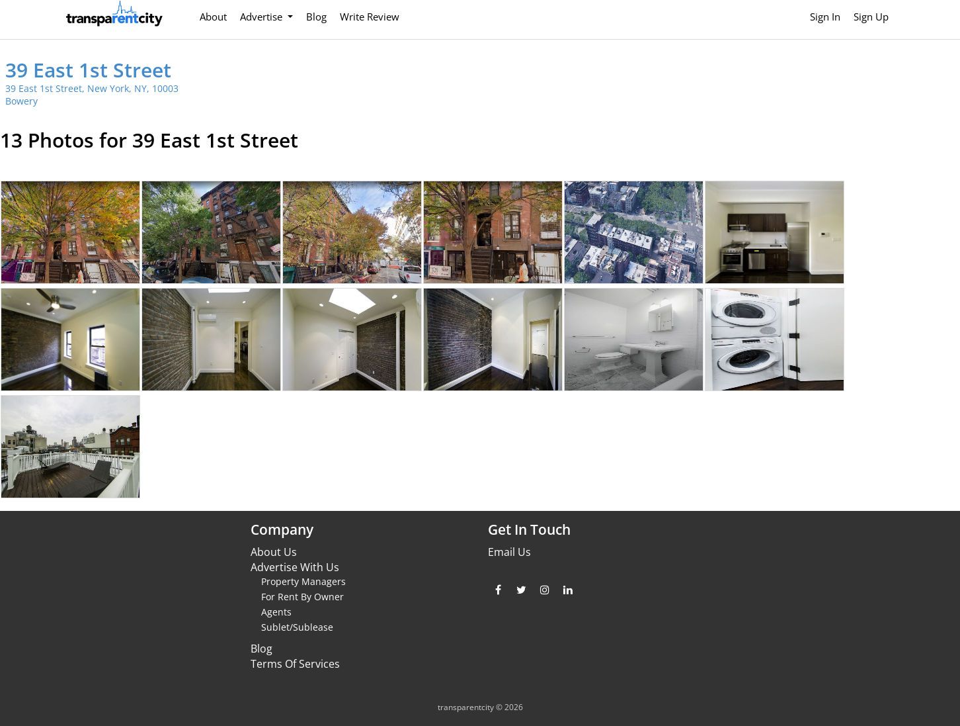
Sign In (825, 16)
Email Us (509, 552)
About (213, 16)
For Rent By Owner (302, 596)
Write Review (369, 16)
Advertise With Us (295, 567)
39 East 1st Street (88, 69)
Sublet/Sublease (297, 627)
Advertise (262, 16)
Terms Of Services (295, 664)
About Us (274, 552)
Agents (276, 612)
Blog (316, 16)
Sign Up (871, 16)
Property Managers (303, 581)
